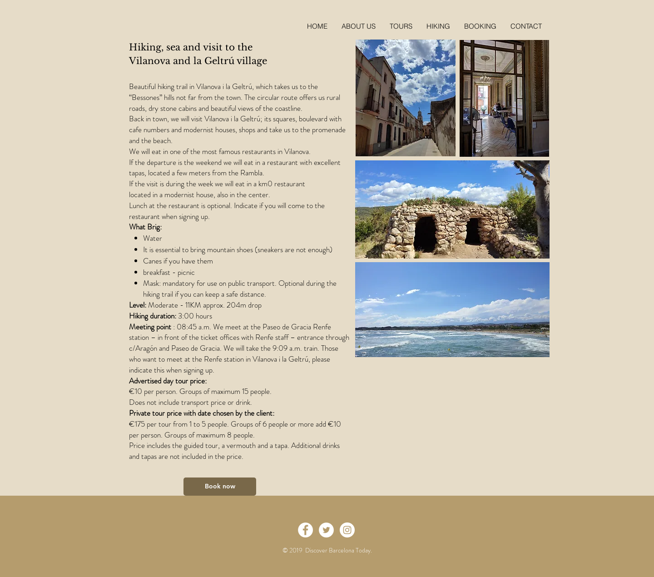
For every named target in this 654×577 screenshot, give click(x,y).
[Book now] (219, 487)
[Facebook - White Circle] (305, 529)
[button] (480, 26)
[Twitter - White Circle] (326, 529)
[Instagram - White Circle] (347, 529)
